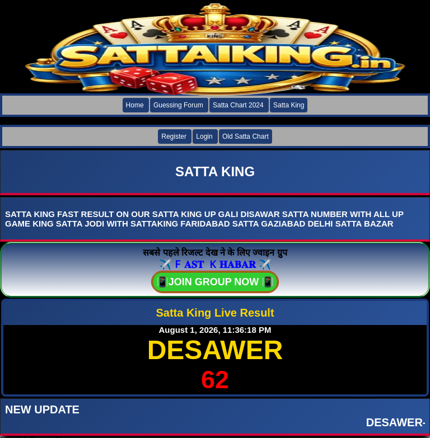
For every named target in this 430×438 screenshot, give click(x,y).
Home (135, 105)
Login (204, 136)
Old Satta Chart (245, 136)
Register (173, 136)
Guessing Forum (178, 105)
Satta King (288, 105)
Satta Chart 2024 (238, 105)
